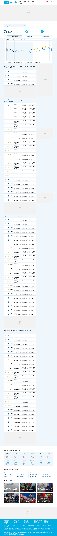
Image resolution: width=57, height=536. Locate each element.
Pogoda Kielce (6, 521)
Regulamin (38, 525)
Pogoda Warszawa (46, 522)
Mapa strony (44, 525)
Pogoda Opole (6, 522)
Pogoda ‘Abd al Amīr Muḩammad (47, 476)
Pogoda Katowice (46, 520)
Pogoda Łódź (35, 521)
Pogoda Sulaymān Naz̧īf (7, 474)
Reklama (14, 525)
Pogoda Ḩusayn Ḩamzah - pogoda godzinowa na (16, 216)
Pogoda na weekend (45, 36)
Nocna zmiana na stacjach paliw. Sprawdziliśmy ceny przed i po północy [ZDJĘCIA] (44, 500)
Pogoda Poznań (16, 522)
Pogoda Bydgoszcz (16, 520)
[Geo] (24, 25)
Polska (20, 1)
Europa (24, 1)
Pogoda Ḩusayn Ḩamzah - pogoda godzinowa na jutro (17, 100)
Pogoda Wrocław (6, 523)
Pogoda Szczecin (36, 522)
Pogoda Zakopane (16, 523)
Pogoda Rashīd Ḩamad (33, 476)
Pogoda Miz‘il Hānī (6, 476)
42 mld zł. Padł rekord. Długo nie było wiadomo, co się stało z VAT (45, 490)
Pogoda (13, 2)
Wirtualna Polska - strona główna (6, 2)
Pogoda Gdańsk (26, 520)
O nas (18, 525)
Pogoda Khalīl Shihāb (20, 476)
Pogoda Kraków (16, 521)
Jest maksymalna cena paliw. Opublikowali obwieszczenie (27, 490)
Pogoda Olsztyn (46, 521)
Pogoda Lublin (26, 521)
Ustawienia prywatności (30, 525)
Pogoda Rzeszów (26, 522)
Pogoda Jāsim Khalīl (45, 474)
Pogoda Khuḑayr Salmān (33, 474)
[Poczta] (43, 2)
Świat (29, 1)
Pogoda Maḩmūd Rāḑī (20, 474)
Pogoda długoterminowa (30, 36)
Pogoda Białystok (6, 520)
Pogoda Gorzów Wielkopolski (38, 520)
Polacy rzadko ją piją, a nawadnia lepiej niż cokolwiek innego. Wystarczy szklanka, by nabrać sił (10, 489)
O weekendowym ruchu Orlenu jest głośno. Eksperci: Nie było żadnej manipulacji (27, 500)
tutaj (23, 534)
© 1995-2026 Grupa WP (7, 525)
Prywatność (23, 525)
